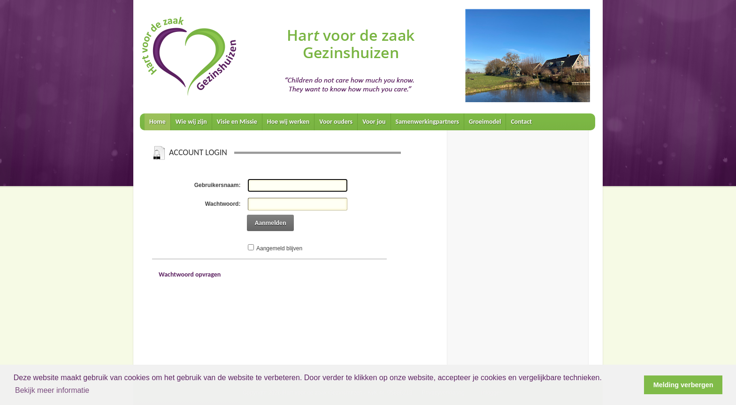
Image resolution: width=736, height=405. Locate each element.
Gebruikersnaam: (217, 185)
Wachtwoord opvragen (190, 274)
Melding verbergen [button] (683, 385)
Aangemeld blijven (279, 248)
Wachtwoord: (223, 204)
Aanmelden (270, 223)
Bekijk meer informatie (52, 390)
